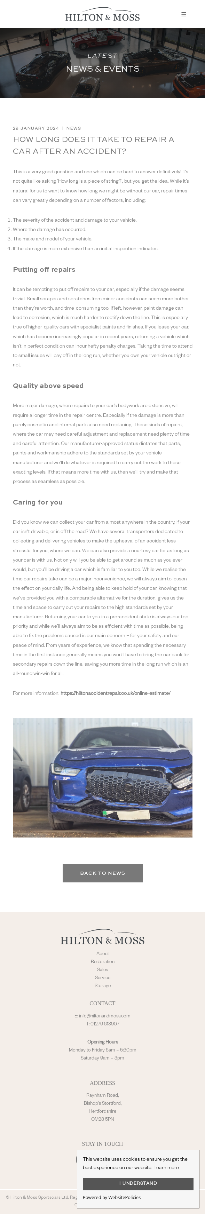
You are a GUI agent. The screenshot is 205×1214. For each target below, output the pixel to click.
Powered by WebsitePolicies (112, 1197)
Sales (102, 970)
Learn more (166, 1168)
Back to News (102, 873)
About (102, 954)
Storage (103, 986)
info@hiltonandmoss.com (105, 1016)
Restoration (103, 962)
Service (102, 978)
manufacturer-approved (96, 444)
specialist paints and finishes (111, 328)
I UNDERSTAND (138, 1184)
